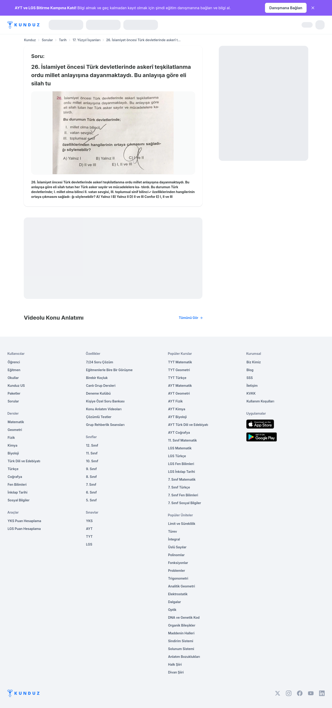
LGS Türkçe (177, 456)
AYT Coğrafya (179, 432)
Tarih (63, 40)
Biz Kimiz (253, 362)
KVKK (251, 393)
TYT (89, 536)
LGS (89, 544)
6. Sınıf (91, 492)
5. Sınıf (91, 500)
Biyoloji (13, 453)
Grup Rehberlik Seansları (105, 425)
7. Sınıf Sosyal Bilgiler (184, 503)
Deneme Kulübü (98, 393)
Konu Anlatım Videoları (104, 409)
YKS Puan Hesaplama (24, 521)
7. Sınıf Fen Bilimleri (183, 495)
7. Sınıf (91, 484)
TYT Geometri (179, 370)
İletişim (252, 385)
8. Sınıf (91, 477)
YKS (89, 521)
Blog (249, 370)
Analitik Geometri (181, 586)
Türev (172, 531)
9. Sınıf (91, 469)
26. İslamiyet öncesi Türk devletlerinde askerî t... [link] (143, 40)
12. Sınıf (92, 445)
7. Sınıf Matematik (182, 479)
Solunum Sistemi (181, 649)
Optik (172, 610)
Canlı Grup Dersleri (101, 385)
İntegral (174, 539)
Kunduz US (16, 385)
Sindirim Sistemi (180, 641)
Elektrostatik (177, 594)
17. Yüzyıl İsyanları (86, 40)
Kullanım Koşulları (260, 401)
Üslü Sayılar (177, 547)
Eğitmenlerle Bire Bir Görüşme (109, 370)
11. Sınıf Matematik (182, 440)
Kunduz (30, 40)
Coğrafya (15, 477)
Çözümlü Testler (98, 417)
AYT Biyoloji (177, 417)
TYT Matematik (180, 362)
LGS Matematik (180, 448)
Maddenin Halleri (181, 633)
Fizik (11, 437)
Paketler (14, 393)
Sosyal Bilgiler (19, 500)
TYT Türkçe (177, 378)
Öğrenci (14, 362)
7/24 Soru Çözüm (99, 362)
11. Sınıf (92, 453)
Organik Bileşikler (181, 625)
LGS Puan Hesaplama (24, 529)
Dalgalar (174, 602)
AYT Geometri (179, 393)
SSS (249, 378)
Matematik (16, 422)
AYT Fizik (175, 401)
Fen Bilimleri (17, 484)
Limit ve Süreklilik (181, 524)
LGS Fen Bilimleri (181, 464)
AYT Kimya (176, 409)
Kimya (12, 445)
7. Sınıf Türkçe (179, 487)
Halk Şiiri (175, 664)
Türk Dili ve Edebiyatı (24, 461)
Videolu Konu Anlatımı (113, 318)
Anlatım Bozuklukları (184, 657)
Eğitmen (14, 370)
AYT (89, 529)
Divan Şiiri (176, 672)
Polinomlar (176, 555)
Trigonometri (178, 578)
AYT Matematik (180, 385)
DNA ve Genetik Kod (183, 617)
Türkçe (13, 469)
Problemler (176, 570)
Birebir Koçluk (97, 378)
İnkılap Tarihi (17, 492)
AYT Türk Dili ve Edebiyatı (188, 425)
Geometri (15, 430)
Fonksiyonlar (178, 563)
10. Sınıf (92, 461)
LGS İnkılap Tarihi (181, 472)
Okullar (13, 378)
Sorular (47, 40)
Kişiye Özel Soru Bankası (105, 401)
